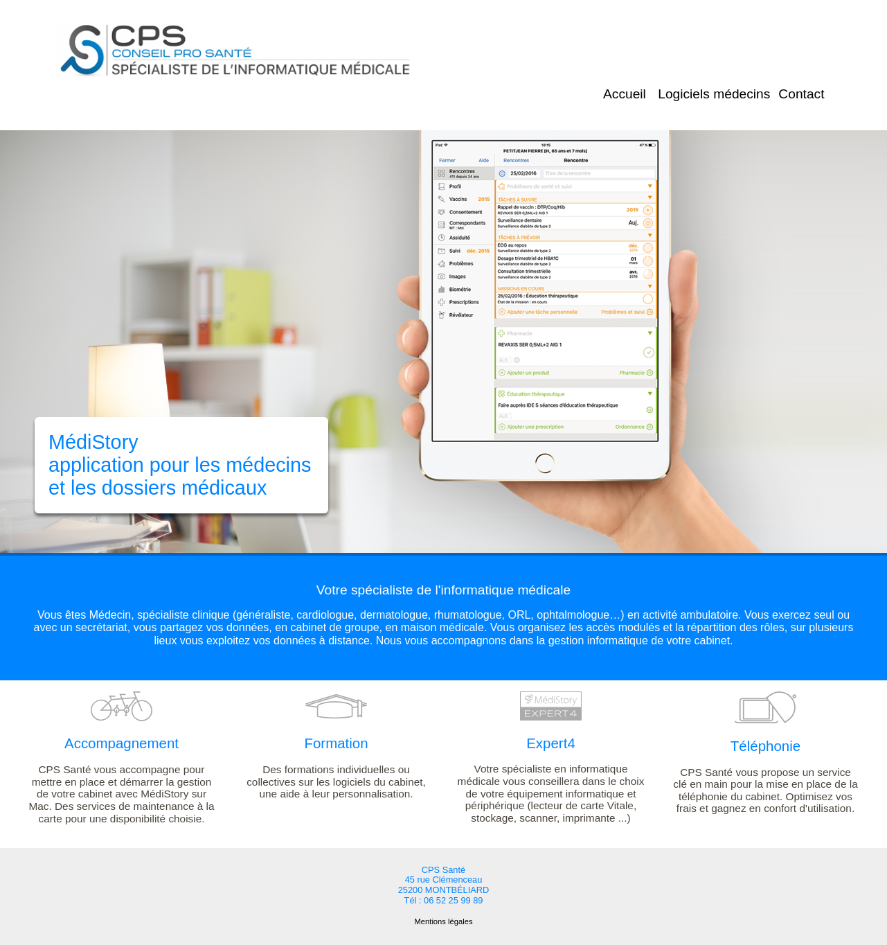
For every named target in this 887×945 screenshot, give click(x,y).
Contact (801, 94)
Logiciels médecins (714, 94)
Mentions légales (444, 921)
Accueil (624, 94)
